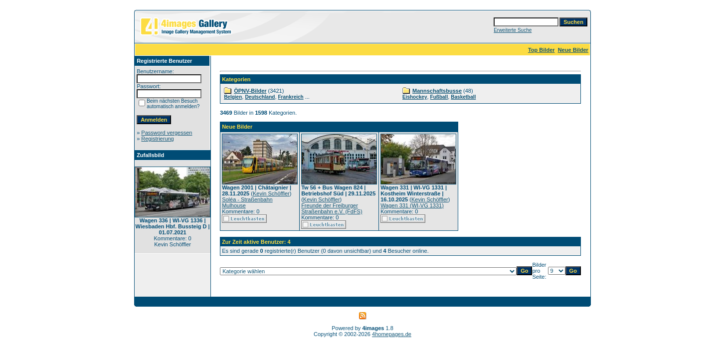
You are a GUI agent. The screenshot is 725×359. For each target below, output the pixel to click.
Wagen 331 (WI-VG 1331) (412, 205)
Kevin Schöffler (271, 193)
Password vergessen (166, 133)
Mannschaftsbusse (437, 91)
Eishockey (414, 97)
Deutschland (260, 97)
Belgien (233, 97)
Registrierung (157, 139)
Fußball (439, 97)
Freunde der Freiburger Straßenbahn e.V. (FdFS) (331, 208)
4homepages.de (391, 334)
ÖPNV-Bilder (250, 91)
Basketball (463, 97)
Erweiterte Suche (513, 30)
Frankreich (291, 97)
